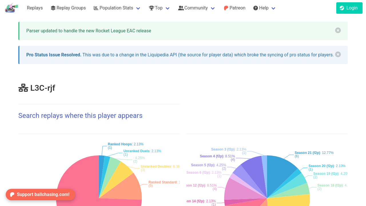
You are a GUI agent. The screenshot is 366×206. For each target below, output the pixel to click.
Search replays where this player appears (80, 116)
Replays (35, 8)
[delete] (338, 30)
